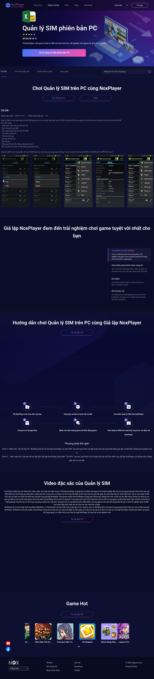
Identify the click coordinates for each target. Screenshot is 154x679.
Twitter (77, 670)
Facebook (88, 5)
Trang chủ (37, 5)
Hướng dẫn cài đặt (44, 71)
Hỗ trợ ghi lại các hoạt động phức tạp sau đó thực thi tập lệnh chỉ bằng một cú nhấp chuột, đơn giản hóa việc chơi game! (129, 297)
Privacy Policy (131, 666)
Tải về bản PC (58, 98)
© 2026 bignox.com (133, 663)
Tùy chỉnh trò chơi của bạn (123, 250)
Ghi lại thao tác (118, 291)
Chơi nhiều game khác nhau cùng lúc (127, 265)
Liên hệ (77, 663)
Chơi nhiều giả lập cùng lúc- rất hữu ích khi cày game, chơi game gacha (127, 283)
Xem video (64, 71)
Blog (76, 5)
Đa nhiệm (116, 279)
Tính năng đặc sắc (22, 71)
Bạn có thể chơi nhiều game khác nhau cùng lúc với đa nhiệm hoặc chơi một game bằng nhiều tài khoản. (130, 270)
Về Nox (50, 663)
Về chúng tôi (52, 666)
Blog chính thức (53, 670)
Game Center (53, 5)
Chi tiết (4, 71)
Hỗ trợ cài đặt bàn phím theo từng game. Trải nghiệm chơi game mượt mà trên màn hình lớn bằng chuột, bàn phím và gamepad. (129, 256)
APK (96, 98)
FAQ (67, 5)
